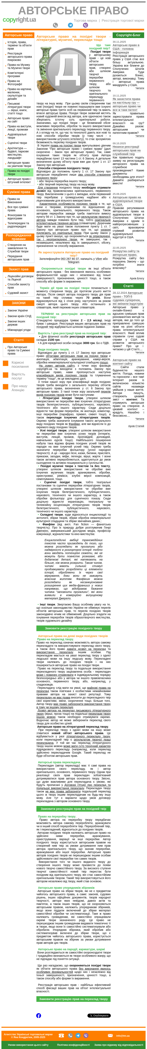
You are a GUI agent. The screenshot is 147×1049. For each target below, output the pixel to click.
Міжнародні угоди (19, 329)
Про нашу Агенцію (19, 388)
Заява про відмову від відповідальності (118, 1045)
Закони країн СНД (19, 316)
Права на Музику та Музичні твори (19, 66)
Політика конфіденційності (73, 1045)
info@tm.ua (123, 1035)
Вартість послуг (18, 376)
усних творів (87, 433)
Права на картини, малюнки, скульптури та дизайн (20, 93)
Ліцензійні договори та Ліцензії (20, 278)
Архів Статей (136, 426)
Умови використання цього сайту (28, 1045)
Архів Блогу (137, 278)
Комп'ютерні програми (16, 74)
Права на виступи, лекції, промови (20, 128)
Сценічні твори (17, 142)
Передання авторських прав (18, 258)
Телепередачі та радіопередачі (18, 225)
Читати (140, 88)
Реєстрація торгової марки (123, 20)
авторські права (56, 113)
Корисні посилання (20, 364)
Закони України (18, 310)
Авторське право (73, 10)
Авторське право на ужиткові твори (19, 164)
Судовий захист (18, 292)
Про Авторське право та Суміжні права (19, 350)
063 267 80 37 (70, 258)
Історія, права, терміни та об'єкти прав (20, 45)
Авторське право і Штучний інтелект (19, 180)
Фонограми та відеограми (17, 216)
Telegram (73, 262)
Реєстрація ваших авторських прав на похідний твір (73, 325)
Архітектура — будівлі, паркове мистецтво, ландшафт (18, 153)
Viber (99, 258)
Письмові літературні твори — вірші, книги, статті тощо (19, 108)
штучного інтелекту (70, 139)
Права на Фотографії (15, 82)
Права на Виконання (15, 200)
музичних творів (62, 472)
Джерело (65, 598)
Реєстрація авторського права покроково (20, 57)
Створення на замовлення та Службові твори (18, 248)
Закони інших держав (16, 323)
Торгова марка (85, 20)
